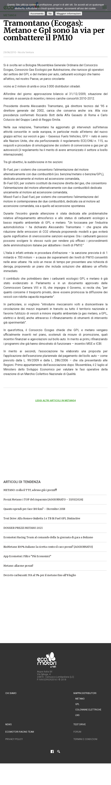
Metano (80, 698)
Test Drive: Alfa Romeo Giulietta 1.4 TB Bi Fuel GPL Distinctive (41, 518)
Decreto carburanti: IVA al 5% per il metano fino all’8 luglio (39, 575)
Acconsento (37, 13)
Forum (77, 732)
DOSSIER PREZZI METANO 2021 (23, 528)
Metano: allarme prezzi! (18, 565)
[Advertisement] (31, 446)
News (8, 724)
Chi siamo (11, 693)
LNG (77, 715)
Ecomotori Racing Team (19, 732)
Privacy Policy (14, 739)
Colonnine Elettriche (88, 709)
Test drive (79, 724)
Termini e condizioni (85, 739)
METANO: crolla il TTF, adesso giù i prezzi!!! (30, 490)
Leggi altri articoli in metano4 (55, 400)
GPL (77, 704)
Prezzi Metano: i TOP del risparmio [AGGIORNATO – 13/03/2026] (43, 499)
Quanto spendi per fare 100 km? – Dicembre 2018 (34, 509)
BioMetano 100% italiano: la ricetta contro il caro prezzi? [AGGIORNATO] (48, 546)
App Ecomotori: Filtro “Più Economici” (27, 556)
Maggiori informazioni (69, 13)
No (50, 13)
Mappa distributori (84, 693)
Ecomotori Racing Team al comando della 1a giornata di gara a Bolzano (48, 537)
